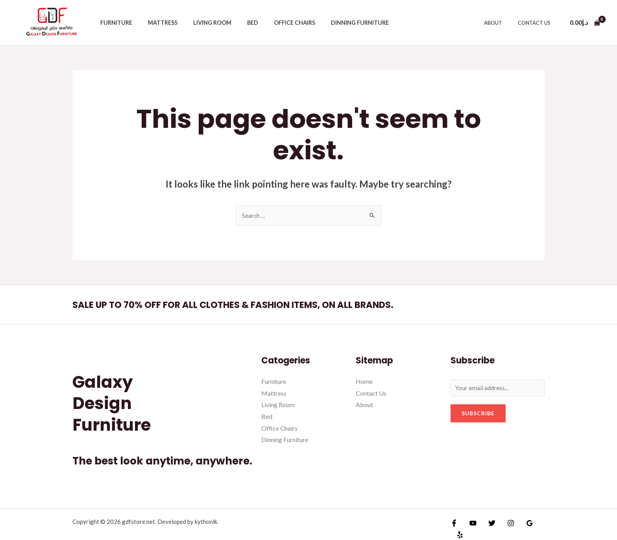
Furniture (114, 22)
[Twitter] (487, 525)
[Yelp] (538, 525)
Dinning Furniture (335, 22)
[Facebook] (454, 525)
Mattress (156, 22)
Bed (237, 22)
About (501, 23)
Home (364, 381)
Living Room (201, 22)
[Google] (521, 525)
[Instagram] (504, 525)
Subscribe (478, 414)
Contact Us (537, 23)
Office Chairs (275, 22)
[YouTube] (471, 525)
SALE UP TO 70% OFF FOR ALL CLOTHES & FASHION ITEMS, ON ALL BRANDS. (260, 305)
